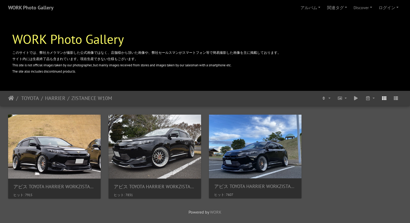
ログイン (387, 7)
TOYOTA (29, 98)
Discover (361, 7)
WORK (215, 212)
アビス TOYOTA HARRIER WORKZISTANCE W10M (54, 186)
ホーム (11, 98)
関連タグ (335, 7)
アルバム (308, 7)
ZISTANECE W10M (91, 98)
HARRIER (55, 98)
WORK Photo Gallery (31, 7)
